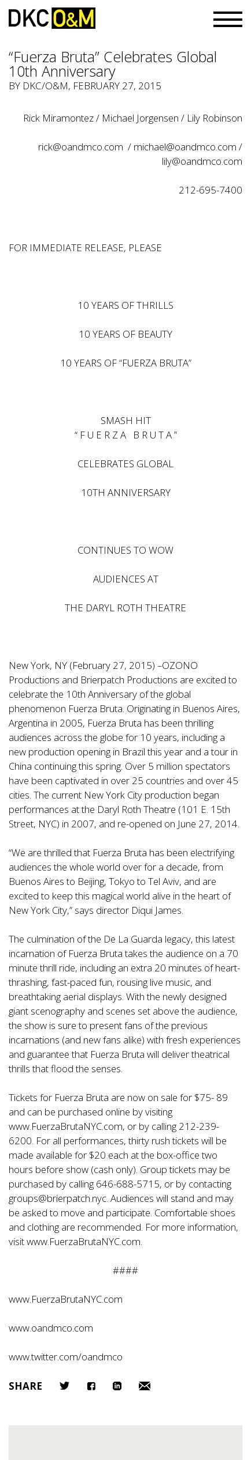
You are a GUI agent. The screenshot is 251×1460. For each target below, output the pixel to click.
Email (144, 1386)
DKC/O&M (52, 18)
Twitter (64, 1386)
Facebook (91, 1386)
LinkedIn (117, 1386)
